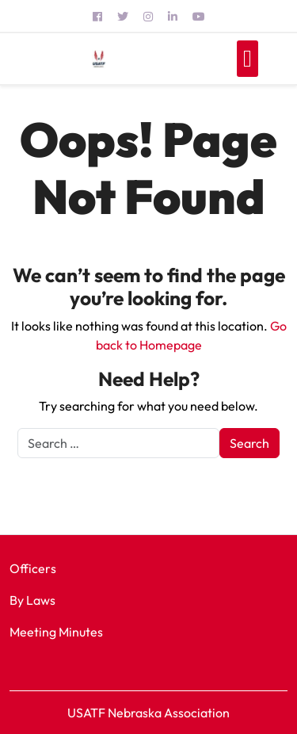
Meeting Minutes (56, 632)
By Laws (32, 600)
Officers (33, 568)
